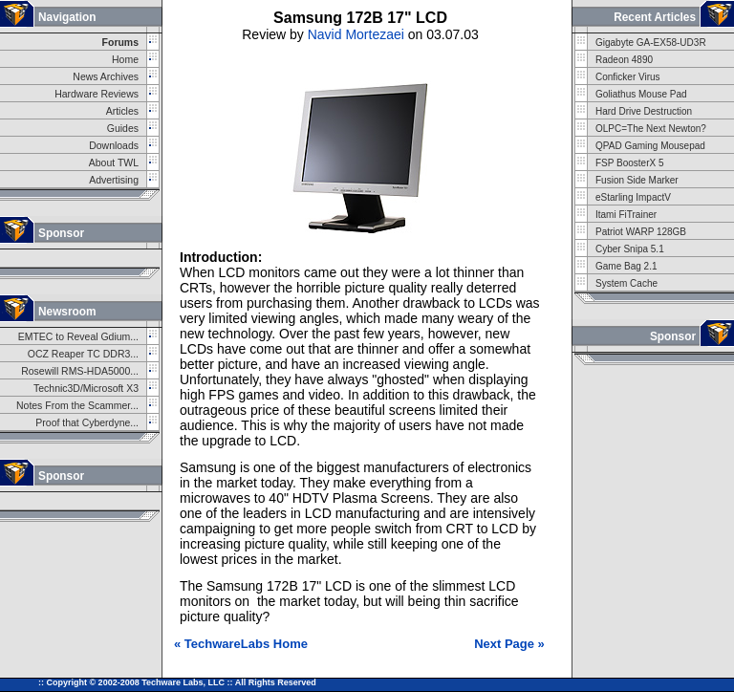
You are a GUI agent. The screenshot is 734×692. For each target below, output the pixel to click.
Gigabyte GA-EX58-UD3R (650, 42)
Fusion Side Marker (637, 180)
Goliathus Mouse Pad (641, 94)
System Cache (626, 283)
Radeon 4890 (624, 59)
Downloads (114, 146)
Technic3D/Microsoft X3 (86, 388)
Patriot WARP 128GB (640, 232)
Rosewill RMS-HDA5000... (80, 371)
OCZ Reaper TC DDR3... (83, 354)
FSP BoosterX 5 (629, 163)
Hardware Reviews (96, 94)
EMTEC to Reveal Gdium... (78, 337)
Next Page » (509, 644)
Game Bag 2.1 (626, 266)
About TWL (114, 163)
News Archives (106, 77)
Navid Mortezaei (356, 34)
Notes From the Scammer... (77, 405)
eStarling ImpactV (633, 197)
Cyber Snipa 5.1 (629, 249)
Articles (122, 111)
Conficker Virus (627, 77)
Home (125, 59)
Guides (123, 128)
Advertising (114, 180)
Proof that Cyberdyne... (87, 423)
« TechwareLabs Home (241, 644)
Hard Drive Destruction (643, 111)
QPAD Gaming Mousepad (650, 146)
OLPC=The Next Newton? (650, 128)
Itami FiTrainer (626, 214)
